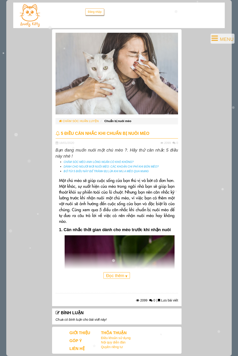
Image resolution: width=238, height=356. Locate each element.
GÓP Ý (75, 341)
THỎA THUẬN (113, 333)
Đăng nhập (95, 11)
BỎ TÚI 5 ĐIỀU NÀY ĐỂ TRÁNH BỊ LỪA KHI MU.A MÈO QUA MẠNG (106, 171)
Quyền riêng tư (111, 347)
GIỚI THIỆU (79, 333)
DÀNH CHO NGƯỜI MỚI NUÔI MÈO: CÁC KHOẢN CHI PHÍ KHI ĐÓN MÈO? (111, 166)
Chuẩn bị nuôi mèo (117, 121)
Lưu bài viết (168, 300)
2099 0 (145, 300)
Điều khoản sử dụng (115, 338)
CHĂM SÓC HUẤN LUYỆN (79, 121)
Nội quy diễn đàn (113, 342)
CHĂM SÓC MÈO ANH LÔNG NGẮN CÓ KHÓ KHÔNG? (99, 162)
